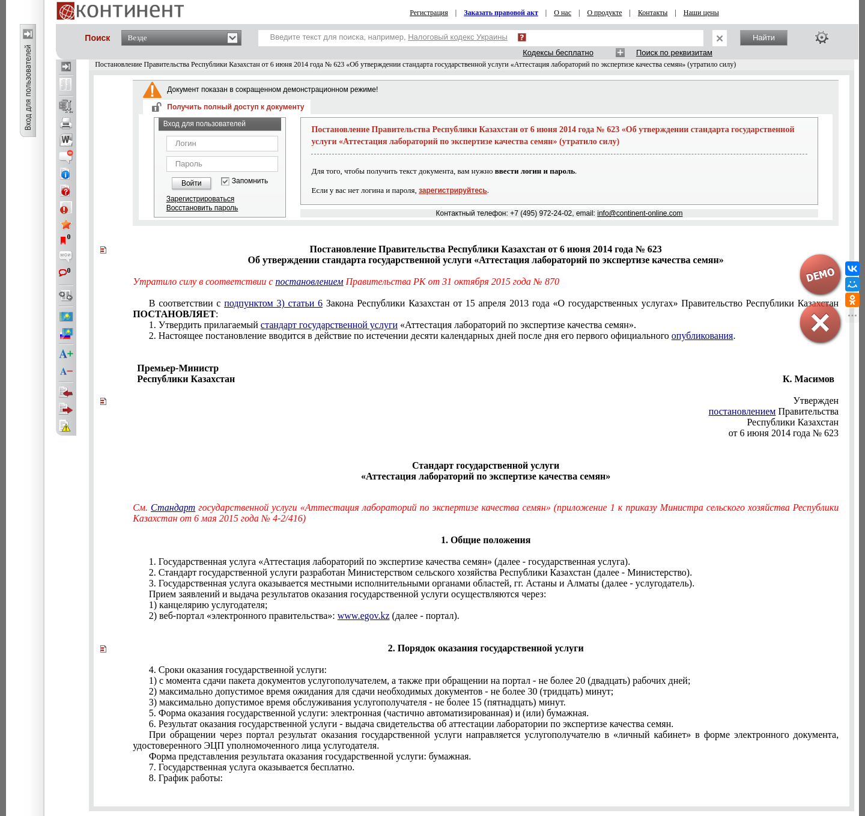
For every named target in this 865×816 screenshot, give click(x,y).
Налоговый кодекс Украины (458, 36)
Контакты (653, 12)
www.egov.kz (364, 615)
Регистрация (429, 12)
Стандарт (173, 507)
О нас (562, 12)
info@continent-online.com (639, 213)
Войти (191, 183)
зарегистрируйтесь (453, 190)
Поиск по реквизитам (674, 52)
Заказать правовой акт (501, 12)
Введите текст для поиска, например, (389, 36)
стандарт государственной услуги (329, 325)
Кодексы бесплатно (558, 52)
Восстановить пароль (202, 208)
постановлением (309, 281)
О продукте (604, 12)
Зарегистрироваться (200, 199)
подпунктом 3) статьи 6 (273, 303)
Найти (764, 37)
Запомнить (250, 181)
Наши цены (701, 12)
